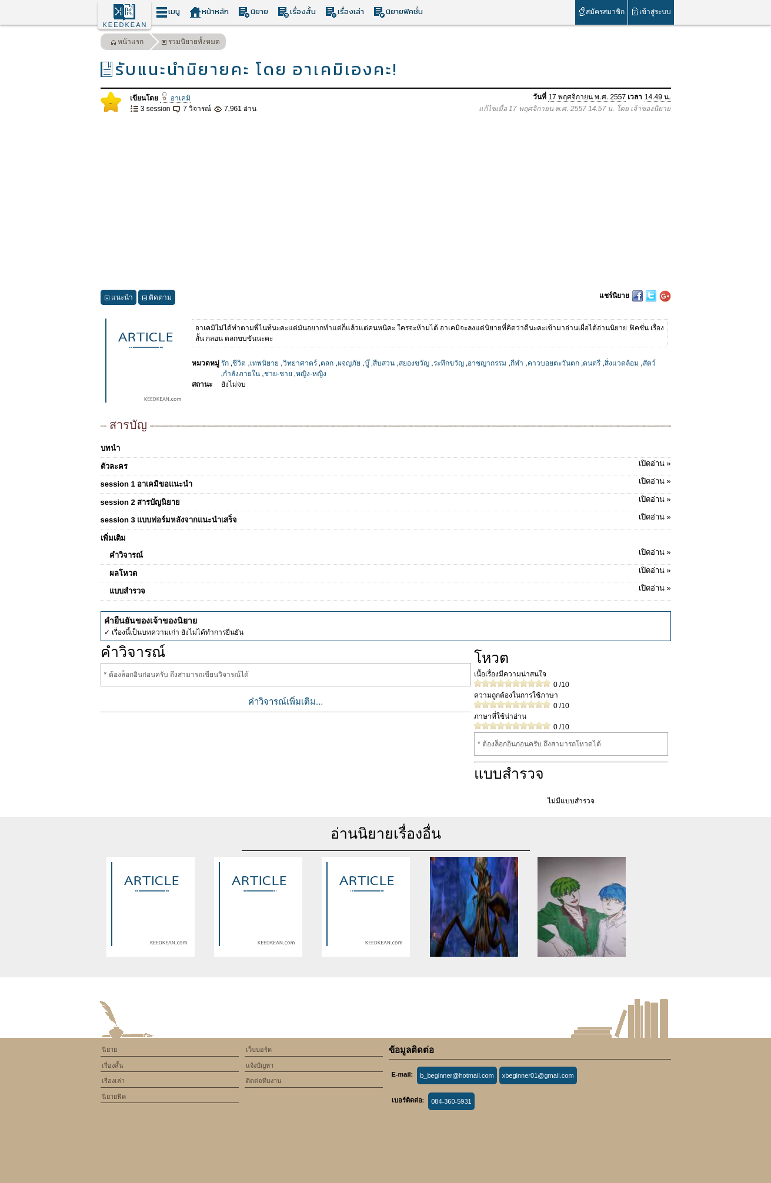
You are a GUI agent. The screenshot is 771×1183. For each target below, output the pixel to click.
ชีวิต (239, 363)
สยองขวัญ (414, 363)
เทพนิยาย (264, 363)
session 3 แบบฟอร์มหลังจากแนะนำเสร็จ (386, 517)
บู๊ (367, 363)
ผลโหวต (390, 571)
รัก (225, 363)
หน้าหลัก (209, 12)
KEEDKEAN (125, 24)
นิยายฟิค (114, 1096)
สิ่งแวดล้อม (622, 363)
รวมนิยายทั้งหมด (190, 43)
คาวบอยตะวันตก (553, 363)
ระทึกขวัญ (448, 363)
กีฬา (516, 363)
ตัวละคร (386, 464)
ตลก (327, 363)
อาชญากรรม (487, 363)
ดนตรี (591, 363)
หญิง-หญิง (311, 374)
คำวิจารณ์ (390, 553)
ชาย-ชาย (278, 374)
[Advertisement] (386, 202)
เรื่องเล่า (344, 12)
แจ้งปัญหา (259, 1065)
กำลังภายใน (241, 374)
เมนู (168, 12)
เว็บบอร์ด (259, 1049)
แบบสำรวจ (390, 588)
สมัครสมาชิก (601, 11)
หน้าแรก (127, 43)
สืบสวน (384, 363)
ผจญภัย (349, 363)
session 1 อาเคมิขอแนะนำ (386, 481)
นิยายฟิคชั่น (398, 12)
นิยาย (253, 12)
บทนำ (110, 448)
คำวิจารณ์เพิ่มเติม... (285, 701)
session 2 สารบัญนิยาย (386, 500)
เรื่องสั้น (297, 12)
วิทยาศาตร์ (300, 363)
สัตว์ (649, 363)
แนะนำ (118, 298)
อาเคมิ (175, 98)
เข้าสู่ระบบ (650, 11)
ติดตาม (157, 298)
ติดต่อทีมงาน (264, 1080)
